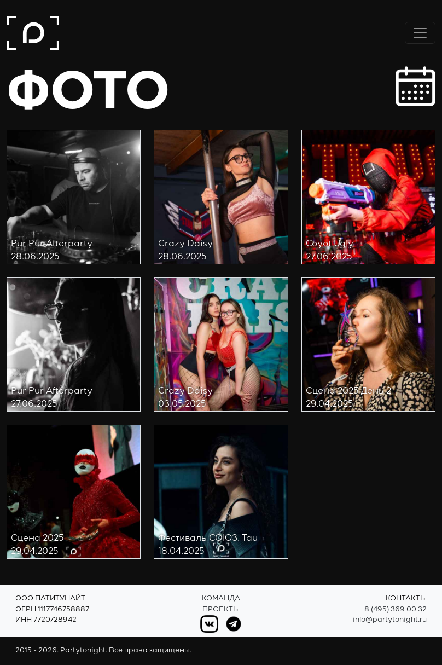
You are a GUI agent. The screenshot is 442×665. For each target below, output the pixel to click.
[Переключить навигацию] (420, 33)
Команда (221, 599)
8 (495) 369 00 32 (395, 610)
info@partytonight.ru (390, 620)
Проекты (221, 610)
